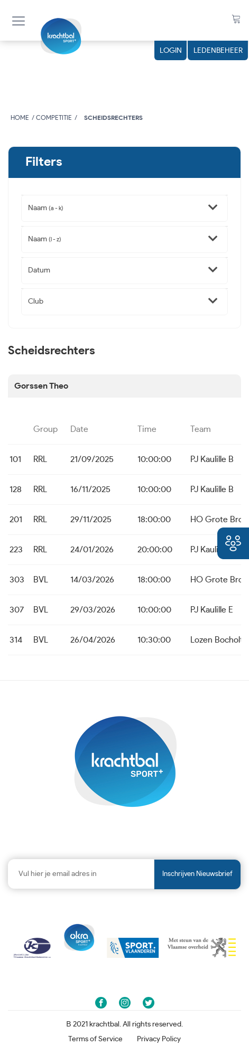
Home (20, 118)
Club (35, 301)
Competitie (54, 118)
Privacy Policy (159, 1039)
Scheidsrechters (113, 118)
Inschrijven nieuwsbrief (197, 874)
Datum (39, 270)
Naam (45, 208)
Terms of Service (95, 1039)
